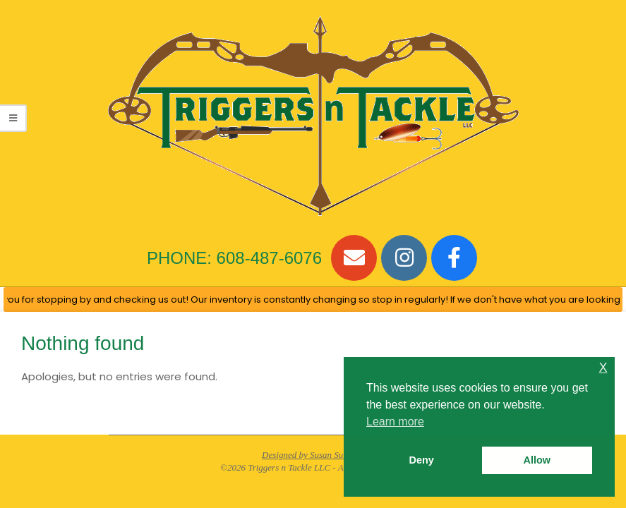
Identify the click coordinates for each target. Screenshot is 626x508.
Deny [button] (421, 460)
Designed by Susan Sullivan (313, 454)
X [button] (603, 368)
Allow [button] (537, 460)
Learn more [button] (395, 422)
